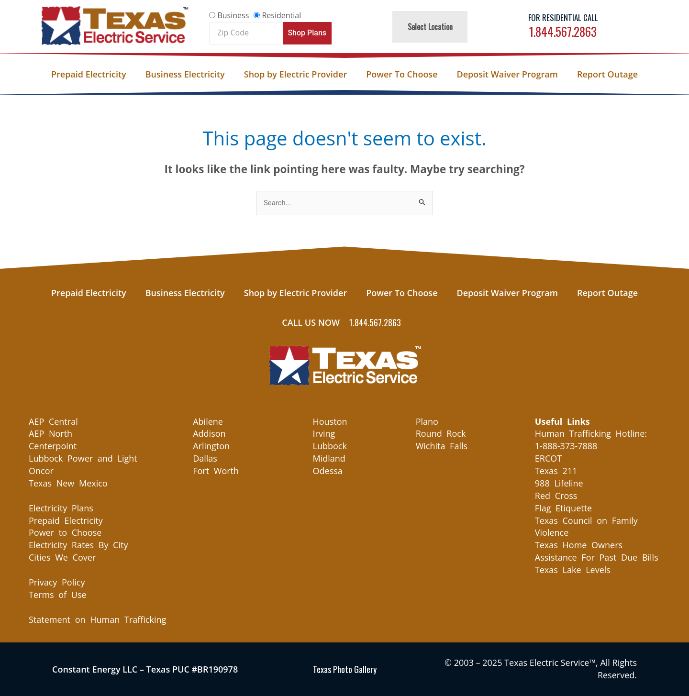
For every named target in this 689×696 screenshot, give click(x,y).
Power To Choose (401, 74)
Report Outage (607, 74)
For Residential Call (563, 17)
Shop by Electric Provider (295, 74)
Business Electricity (185, 74)
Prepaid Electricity (88, 74)
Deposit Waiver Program (507, 74)
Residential (281, 15)
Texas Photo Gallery (345, 669)
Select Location (430, 27)
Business (233, 15)
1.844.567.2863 (563, 31)
